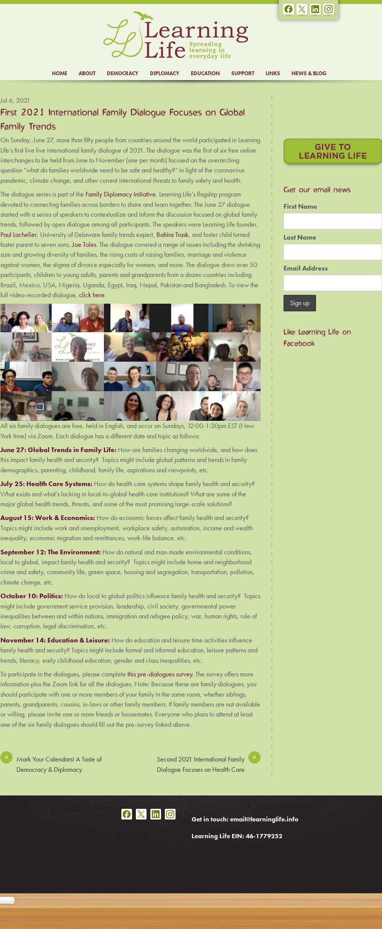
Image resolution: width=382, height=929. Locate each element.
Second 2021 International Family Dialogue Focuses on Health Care (209, 763)
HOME (59, 73)
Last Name (300, 237)
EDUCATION (205, 73)
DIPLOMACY (164, 73)
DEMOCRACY (123, 73)
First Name (300, 206)
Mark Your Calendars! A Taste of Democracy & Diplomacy (51, 763)
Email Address (306, 268)
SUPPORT (242, 73)
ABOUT (87, 73)
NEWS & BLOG (309, 73)
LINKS (273, 73)
